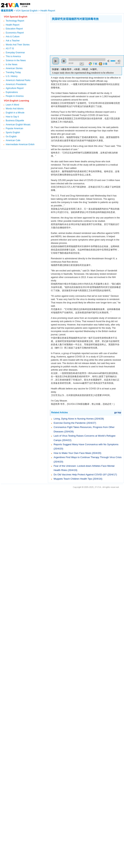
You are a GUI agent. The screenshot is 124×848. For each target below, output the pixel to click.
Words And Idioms (15, 108)
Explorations (12, 92)
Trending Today (13, 72)
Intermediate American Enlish (20, 144)
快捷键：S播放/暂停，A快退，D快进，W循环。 (75, 69)
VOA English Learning (16, 100)
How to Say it (12, 116)
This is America (13, 56)
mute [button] (109, 61)
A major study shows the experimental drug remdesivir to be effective (83, 72)
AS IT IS (10, 48)
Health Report (47, 10)
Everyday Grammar (15, 52)
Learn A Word (12, 104)
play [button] (55, 61)
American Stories (14, 68)
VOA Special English (27, 10)
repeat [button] (82, 64)
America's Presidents (16, 84)
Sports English (13, 132)
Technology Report (15, 20)
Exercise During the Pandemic (70, 423)
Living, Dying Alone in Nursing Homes (74, 418)
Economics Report (15, 32)
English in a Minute (15, 112)
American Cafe (13, 140)
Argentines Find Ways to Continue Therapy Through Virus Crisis (88, 457)
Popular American (14, 128)
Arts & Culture (13, 36)
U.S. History (12, 76)
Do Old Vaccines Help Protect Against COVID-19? (80, 474)
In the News (11, 64)
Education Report (14, 28)
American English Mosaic (18, 124)
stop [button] (63, 61)
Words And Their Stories (18, 44)
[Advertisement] (68, 38)
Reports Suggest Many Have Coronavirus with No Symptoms (86, 444)
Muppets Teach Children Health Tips (73, 478)
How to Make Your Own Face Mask (72, 453)
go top (117, 412)
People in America (15, 96)
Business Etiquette (15, 120)
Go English (11, 136)
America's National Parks (18, 80)
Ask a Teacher (13, 40)
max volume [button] (119, 61)
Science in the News (16, 60)
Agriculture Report (15, 88)
